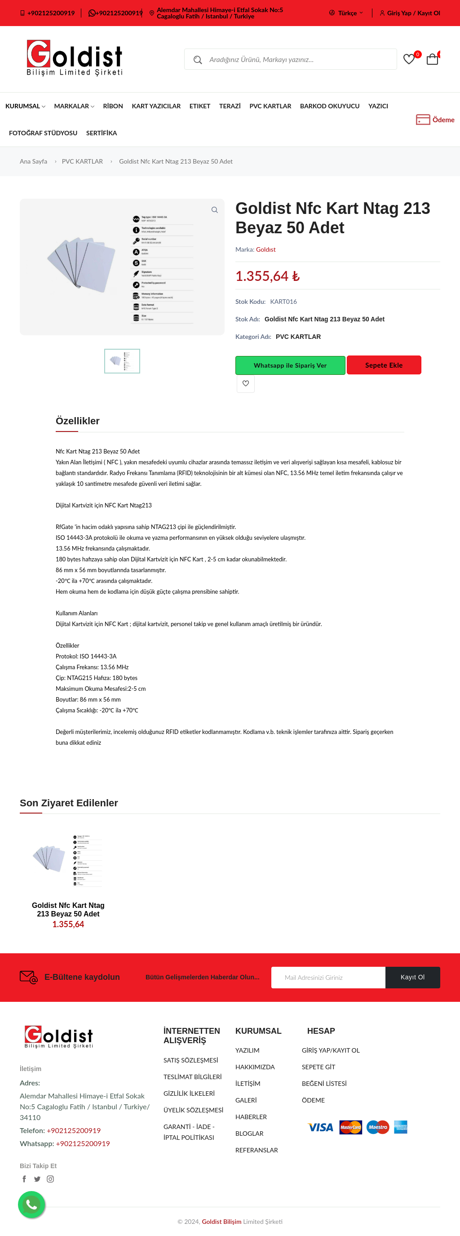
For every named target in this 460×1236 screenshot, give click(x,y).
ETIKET (200, 106)
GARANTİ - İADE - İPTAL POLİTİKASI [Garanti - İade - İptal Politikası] (189, 1132)
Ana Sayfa (33, 161)
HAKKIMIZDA (255, 1067)
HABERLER (251, 1116)
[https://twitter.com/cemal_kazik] (37, 1181)
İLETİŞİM (248, 1083)
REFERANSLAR (256, 1150)
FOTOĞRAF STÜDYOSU (43, 133)
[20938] (68, 859)
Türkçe (346, 13)
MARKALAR (74, 106)
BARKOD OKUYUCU (330, 106)
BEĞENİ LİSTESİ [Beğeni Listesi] (324, 1083)
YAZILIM (247, 1050)
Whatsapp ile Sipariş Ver (290, 365)
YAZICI (378, 106)
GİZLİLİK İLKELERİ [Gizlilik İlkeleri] (189, 1093)
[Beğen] (246, 384)
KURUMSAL (25, 106)
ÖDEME (313, 1100)
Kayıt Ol (413, 977)
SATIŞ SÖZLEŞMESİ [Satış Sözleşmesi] (191, 1060)
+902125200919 (51, 13)
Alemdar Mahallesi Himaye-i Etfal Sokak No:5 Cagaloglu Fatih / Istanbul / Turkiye (220, 13)
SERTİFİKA (101, 133)
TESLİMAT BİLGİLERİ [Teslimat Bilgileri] (193, 1076)
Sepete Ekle (384, 365)
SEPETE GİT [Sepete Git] (319, 1067)
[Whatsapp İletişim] (31, 1204)
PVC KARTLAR (270, 106)
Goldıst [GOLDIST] (266, 249)
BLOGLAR (249, 1133)
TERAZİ (230, 106)
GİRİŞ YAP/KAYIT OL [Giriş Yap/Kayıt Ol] (331, 1050)
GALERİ (246, 1100)
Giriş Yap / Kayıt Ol (413, 13)
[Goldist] (410, 59)
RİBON (113, 106)
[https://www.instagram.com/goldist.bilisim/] (50, 1181)
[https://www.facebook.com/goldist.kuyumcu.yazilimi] (24, 1181)
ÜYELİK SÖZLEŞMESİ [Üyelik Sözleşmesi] (194, 1110)
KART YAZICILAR (156, 106)
